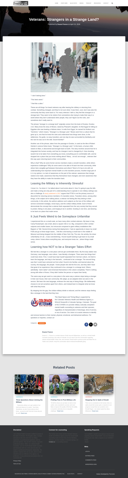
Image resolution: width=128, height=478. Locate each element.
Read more (24, 413)
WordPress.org (91, 464)
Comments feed (90, 460)
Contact (105, 3)
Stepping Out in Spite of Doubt (97, 400)
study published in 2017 (52, 193)
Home (56, 3)
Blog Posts (73, 3)
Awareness (42, 323)
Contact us (52, 442)
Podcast (88, 3)
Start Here (64, 3)
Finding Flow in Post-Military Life (63, 400)
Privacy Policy (17, 461)
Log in (87, 451)
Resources (97, 3)
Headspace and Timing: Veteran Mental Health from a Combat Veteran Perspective (39, 473)
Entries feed (89, 455)
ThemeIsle (112, 474)
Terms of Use (17, 463)
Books (81, 3)
